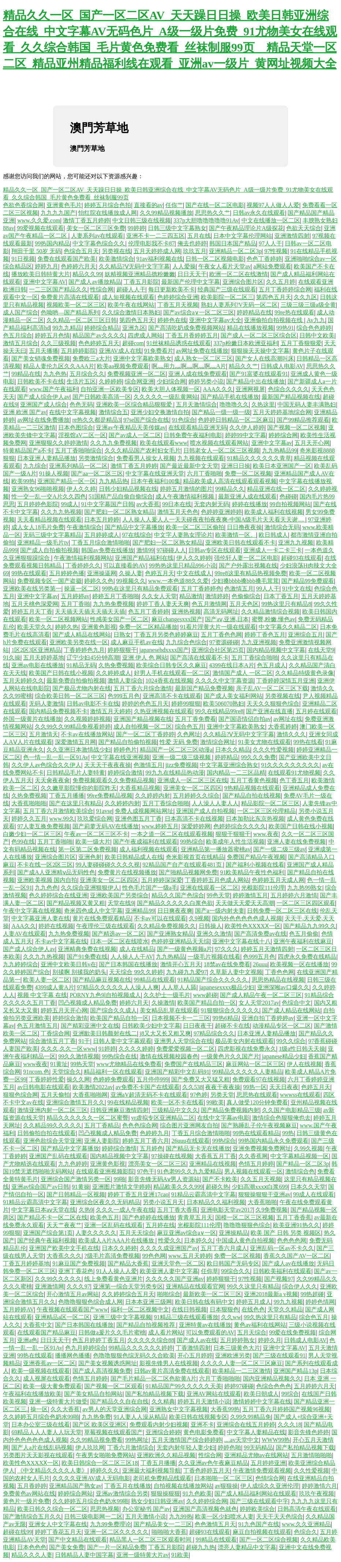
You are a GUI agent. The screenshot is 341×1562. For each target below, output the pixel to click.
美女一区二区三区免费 (96, 228)
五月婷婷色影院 (37, 504)
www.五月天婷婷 (189, 1256)
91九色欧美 (197, 1493)
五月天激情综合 (196, 404)
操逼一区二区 (81, 588)
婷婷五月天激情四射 (267, 949)
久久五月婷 (280, 282)
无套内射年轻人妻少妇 (186, 1447)
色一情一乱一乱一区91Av (55, 757)
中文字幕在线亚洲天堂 (154, 473)
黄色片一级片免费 (26, 1501)
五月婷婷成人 (101, 535)
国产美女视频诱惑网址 (107, 1363)
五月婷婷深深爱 (161, 880)
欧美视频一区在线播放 (299, 964)
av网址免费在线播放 (202, 351)
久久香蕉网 (253, 1156)
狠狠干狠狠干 (233, 834)
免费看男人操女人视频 (145, 458)
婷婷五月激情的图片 (186, 489)
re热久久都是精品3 (96, 420)
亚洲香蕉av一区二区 (49, 1363)
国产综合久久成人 (113, 1010)
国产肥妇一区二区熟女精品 (119, 512)
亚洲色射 (90, 857)
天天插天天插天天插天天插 (90, 611)
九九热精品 (170, 957)
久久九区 (305, 297)
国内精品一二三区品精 (236, 772)
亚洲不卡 (202, 1424)
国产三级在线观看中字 (259, 1501)
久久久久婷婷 (136, 1049)
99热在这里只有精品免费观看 (140, 588)
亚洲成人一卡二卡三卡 (272, 550)
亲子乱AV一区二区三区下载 (272, 688)
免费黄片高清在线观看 (70, 297)
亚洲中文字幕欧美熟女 (142, 358)
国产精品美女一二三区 (163, 1524)
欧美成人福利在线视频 (273, 512)
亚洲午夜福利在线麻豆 (302, 941)
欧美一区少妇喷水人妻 (224, 1516)
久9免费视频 (271, 1210)
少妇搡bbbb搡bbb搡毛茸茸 (245, 581)
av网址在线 (287, 719)
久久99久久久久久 (58, 1279)
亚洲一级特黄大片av (142, 1555)
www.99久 (62, 819)
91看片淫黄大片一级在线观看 (218, 627)
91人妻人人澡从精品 (139, 1417)
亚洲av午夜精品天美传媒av (130, 427)
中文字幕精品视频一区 (299, 1156)
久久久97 (78, 1286)
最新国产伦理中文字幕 (190, 282)
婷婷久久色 (98, 581)
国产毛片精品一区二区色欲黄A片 (153, 1378)
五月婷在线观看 (316, 711)
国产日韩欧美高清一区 (101, 397)
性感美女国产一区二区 (119, 619)
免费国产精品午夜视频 (256, 857)
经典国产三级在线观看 (227, 289)
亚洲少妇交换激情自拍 (160, 412)
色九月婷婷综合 (85, 1348)
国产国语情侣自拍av (244, 719)
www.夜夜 (266, 834)
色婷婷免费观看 (113, 1079)
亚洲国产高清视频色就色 (205, 1509)
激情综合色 (300, 1171)
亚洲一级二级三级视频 (182, 757)
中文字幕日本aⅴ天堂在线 (43, 1210)
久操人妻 (130, 573)
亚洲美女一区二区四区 (192, 788)
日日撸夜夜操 (244, 527)
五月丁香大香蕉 (177, 1210)
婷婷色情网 (320, 1302)
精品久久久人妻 (31, 1555)
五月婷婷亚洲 (268, 1463)
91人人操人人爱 (116, 1271)
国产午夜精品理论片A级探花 (246, 228)
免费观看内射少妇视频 (159, 1424)
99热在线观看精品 (256, 1133)
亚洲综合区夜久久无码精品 (105, 1202)
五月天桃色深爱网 (34, 604)
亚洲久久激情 (214, 934)
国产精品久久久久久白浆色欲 (175, 903)
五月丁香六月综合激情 (142, 688)
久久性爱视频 (311, 1470)
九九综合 (34, 466)
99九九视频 (288, 1302)
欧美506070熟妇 (223, 703)
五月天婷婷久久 (23, 680)
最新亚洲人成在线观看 (247, 496)
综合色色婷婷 (313, 328)
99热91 (285, 328)
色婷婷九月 (154, 1133)
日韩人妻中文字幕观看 (122, 1041)
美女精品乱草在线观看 (169, 1010)
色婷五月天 (159, 573)
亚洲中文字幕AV (44, 282)
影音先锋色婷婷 (308, 1432)
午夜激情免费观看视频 (262, 1470)
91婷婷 (107, 1049)
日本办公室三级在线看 (40, 1424)
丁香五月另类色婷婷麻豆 (166, 634)
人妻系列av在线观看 (97, 236)
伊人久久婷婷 (193, 558)
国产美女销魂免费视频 (40, 358)
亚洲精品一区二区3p (235, 251)
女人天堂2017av (259, 1003)
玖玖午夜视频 (316, 1493)
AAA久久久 (218, 389)
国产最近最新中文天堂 (189, 466)
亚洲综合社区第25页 (217, 650)
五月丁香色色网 (221, 634)
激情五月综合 (20, 343)
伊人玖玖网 (90, 1447)
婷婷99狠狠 (186, 703)
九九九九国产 (58, 213)
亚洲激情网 (49, 1286)
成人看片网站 (165, 1332)
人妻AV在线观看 (24, 934)
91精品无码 (81, 665)
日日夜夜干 (197, 1026)
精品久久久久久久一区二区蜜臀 (87, 1118)
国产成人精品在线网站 (81, 634)
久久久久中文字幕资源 (224, 680)
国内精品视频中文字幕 (276, 650)
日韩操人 (210, 926)
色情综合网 (270, 1478)
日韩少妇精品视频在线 (128, 489)
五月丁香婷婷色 (201, 588)
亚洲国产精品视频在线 (142, 719)
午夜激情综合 (84, 527)
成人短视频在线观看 (128, 297)
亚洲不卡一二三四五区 (155, 236)
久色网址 (189, 734)
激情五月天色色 (177, 512)
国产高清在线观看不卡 (199, 657)
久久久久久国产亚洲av (175, 1279)
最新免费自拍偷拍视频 (75, 680)
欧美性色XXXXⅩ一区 (253, 926)
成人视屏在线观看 (46, 1378)
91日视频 (23, 259)
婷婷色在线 (172, 320)
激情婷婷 (217, 596)
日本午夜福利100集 (155, 481)
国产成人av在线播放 (288, 1263)
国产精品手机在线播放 (230, 397)
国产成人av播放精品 (94, 282)
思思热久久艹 (212, 213)
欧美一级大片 (92, 842)
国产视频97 (278, 1279)
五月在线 (199, 236)
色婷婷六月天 (78, 266)
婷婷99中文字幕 (245, 435)
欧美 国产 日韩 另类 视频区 (286, 1233)
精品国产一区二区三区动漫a (176, 749)
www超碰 (205, 995)
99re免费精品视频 (109, 796)
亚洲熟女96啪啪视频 (37, 489)
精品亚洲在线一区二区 (276, 489)
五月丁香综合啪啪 (254, 657)
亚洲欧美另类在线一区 (78, 642)
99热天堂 (82, 1064)
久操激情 (163, 1003)
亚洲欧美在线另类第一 (32, 588)
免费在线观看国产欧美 (66, 259)
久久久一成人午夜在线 (125, 1210)
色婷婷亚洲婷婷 (221, 512)
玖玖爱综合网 (94, 819)
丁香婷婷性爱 (46, 1079)
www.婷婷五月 (160, 826)
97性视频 (276, 251)
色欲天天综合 (303, 228)
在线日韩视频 (189, 1309)
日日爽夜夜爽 (174, 911)
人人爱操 (184, 266)
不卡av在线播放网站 (87, 734)
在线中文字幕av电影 (223, 1118)
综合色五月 (189, 726)
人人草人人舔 (178, 987)
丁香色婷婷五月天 (206, 1470)
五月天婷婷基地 (43, 657)
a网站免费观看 (272, 266)
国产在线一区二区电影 (215, 205)
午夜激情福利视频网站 (83, 558)
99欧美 (215, 1102)
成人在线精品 (136, 949)
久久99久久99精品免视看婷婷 (73, 726)
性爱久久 (169, 1240)
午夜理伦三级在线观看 (105, 926)
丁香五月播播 (66, 796)
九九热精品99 (279, 450)
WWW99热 (276, 1440)
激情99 (145, 550)
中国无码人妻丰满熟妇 (306, 404)
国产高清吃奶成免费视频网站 (186, 328)
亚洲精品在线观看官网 (195, 1286)
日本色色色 (31, 1547)
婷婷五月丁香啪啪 (115, 596)
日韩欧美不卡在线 (40, 381)
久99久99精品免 (250, 1417)
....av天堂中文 (241, 1440)
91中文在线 (296, 588)
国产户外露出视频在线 (248, 565)
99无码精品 (258, 1447)
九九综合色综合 (186, 642)
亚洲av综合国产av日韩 (40, 1187)
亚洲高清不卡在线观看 (172, 696)
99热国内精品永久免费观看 (273, 1141)
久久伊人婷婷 (247, 427)
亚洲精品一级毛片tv (42, 542)
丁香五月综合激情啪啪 (100, 542)
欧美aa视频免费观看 (123, 366)
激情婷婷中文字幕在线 (262, 1401)
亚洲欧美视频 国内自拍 (47, 880)
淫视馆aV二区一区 (82, 435)
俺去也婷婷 (192, 243)
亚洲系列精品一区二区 (78, 466)
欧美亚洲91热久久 (296, 1225)
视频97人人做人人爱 (273, 205)
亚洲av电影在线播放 (37, 665)
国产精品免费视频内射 (230, 1110)
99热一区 (255, 1087)
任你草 (209, 1271)
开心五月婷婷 (195, 1355)
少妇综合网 (171, 381)
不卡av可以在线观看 (160, 918)
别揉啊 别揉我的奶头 (79, 972)
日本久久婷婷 (119, 1248)
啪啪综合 (168, 1294)
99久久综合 (291, 1041)
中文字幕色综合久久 (98, 243)
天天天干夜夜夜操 (107, 765)
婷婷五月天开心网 (64, 1010)
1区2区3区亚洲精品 (36, 650)
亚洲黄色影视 (98, 627)
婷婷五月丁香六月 (145, 1141)
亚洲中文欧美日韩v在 (68, 964)
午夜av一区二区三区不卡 (96, 834)
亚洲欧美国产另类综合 (119, 895)
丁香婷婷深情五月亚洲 (285, 680)
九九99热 (180, 1516)
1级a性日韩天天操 (302, 1049)
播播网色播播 (72, 1355)
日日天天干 (192, 274)
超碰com (133, 343)
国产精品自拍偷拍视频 (127, 742)
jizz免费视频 (181, 765)
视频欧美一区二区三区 (75, 305)
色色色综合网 (139, 1125)
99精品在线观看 (154, 980)
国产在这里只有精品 (75, 803)
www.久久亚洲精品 (306, 1524)
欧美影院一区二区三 (227, 297)
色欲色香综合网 (23, 205)
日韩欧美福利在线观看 (282, 1271)
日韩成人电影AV (282, 366)
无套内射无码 (211, 504)
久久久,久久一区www (68, 1049)
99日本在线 (176, 504)
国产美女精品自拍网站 (93, 1394)
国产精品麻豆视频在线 (101, 980)
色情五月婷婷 (256, 1164)
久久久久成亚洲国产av (169, 1248)
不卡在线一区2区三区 (45, 865)
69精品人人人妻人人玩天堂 (46, 1432)
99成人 (69, 504)
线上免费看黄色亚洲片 (113, 1279)
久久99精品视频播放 (166, 213)
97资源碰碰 (224, 642)
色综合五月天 (81, 251)
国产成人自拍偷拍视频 (49, 550)
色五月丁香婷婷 (148, 611)
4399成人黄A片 (54, 987)
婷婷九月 (46, 266)
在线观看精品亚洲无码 (197, 427)
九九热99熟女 (304, 888)
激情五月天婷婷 (110, 711)
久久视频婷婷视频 (87, 719)
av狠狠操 (226, 1486)
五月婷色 (151, 1148)
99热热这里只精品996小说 (182, 565)
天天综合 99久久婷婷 (136, 972)
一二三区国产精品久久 (58, 289)
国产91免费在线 (87, 957)
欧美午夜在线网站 (131, 305)
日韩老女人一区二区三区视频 (221, 450)
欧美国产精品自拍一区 (206, 1003)
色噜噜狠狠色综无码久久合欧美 (134, 1355)
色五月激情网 (209, 604)
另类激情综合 (95, 458)
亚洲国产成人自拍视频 (205, 811)
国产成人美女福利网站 (233, 696)
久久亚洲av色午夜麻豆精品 (213, 1463)
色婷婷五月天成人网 (278, 880)
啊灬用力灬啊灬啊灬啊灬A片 (188, 366)
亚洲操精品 (233, 1233)
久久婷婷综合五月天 (128, 1294)
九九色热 (55, 374)
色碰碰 (288, 496)
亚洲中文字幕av (271, 443)
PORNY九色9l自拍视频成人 (105, 995)
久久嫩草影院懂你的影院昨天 (79, 788)
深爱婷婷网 (195, 826)
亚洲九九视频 (295, 542)
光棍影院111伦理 (263, 888)
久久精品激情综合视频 (270, 611)
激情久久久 (291, 734)
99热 (288, 1133)
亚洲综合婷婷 (163, 1432)
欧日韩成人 (273, 535)
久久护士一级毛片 (166, 995)
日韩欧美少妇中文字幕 (151, 1026)
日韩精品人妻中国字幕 (84, 1555)
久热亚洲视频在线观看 (163, 711)
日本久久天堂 (308, 1187)
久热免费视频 (116, 665)
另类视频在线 (282, 696)
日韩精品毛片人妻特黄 (75, 772)
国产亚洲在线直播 (269, 711)
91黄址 (59, 1064)
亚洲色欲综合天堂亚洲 (52, 1141)
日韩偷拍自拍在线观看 (46, 1133)
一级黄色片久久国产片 (230, 1056)
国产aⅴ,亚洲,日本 (227, 619)
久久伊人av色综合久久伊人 (46, 765)
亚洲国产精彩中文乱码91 (177, 1072)
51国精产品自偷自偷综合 (121, 496)
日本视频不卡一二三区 (180, 1018)
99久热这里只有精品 (270, 1317)
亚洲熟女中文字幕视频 (178, 1409)
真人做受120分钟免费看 (257, 1102)
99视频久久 (131, 581)
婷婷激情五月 (250, 895)
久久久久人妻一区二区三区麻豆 (241, 1363)
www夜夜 (35, 1064)
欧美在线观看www (164, 443)
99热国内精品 (52, 243)
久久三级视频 (58, 343)
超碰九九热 (200, 1547)
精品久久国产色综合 (177, 895)
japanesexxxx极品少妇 (226, 987)
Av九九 (316, 320)
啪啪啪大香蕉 (169, 1532)
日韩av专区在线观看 (214, 550)
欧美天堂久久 (34, 627)
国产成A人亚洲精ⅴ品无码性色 (56, 872)
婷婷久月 (269, 1340)
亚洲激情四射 (292, 236)
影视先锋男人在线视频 (168, 1363)
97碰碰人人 (171, 550)
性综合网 (101, 289)
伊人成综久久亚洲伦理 (269, 1486)
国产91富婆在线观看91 (258, 374)
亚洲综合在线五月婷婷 (246, 1424)
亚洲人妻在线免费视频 (296, 842)
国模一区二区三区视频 (244, 1217)
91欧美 (180, 1555)
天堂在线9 (121, 903)
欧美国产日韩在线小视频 (61, 673)
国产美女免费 (66, 1547)
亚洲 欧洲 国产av (24, 412)
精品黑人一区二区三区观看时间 (151, 1539)
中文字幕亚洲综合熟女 (229, 765)
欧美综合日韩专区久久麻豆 (171, 665)
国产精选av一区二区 (118, 934)
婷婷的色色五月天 (145, 703)
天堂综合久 (66, 1072)
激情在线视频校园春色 (169, 1056)
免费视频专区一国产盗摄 (49, 581)
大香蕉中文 (37, 1325)
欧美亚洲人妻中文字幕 (169, 1271)
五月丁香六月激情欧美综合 (58, 811)
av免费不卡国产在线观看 (148, 1087)
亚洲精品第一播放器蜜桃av (216, 849)
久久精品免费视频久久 (166, 926)
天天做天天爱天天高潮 (245, 903)
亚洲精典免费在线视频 (87, 949)
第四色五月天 (273, 297)
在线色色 (253, 1309)
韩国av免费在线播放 (107, 550)
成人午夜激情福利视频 (185, 496)
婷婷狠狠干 (122, 650)
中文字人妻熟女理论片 (183, 535)
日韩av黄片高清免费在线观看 (172, 1371)
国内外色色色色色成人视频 (247, 918)
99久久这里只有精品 (253, 1286)
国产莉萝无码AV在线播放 (105, 826)
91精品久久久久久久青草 (259, 458)
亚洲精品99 (139, 911)
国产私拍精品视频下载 (154, 1394)
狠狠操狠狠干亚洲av (264, 1194)
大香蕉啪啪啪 (28, 803)
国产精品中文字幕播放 (134, 527)
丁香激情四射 (193, 1348)
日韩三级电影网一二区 (93, 1516)
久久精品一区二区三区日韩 (81, 320)
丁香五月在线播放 (127, 1486)
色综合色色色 (273, 1386)
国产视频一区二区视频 (296, 427)
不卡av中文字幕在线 (61, 941)
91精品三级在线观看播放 (186, 1317)
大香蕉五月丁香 (215, 1156)
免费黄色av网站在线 (29, 1493)
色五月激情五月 (37, 1026)
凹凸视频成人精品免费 (87, 1003)
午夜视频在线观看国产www (72, 1309)
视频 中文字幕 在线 (42, 995)
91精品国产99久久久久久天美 (184, 1386)
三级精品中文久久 (174, 1110)
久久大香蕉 (65, 1409)
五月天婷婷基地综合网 (282, 412)
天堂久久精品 (285, 1309)
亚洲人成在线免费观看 (197, 374)
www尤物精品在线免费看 (129, 1064)
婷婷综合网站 (75, 1493)
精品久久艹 (243, 366)
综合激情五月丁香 (52, 1041)
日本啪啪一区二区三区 (223, 1478)
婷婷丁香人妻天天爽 (162, 604)
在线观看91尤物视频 (294, 772)
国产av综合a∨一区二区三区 (198, 312)
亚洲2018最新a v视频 (271, 1294)
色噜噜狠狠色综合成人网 (90, 1302)
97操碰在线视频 (171, 1156)
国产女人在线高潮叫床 (264, 358)
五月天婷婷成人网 (157, 251)
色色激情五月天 (215, 1524)
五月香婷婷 (31, 1486)
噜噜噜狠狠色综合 (247, 1225)
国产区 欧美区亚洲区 (99, 1424)
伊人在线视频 (304, 1064)
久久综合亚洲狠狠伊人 (90, 888)
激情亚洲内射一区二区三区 (52, 1110)
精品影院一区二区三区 (270, 803)
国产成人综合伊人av (43, 397)
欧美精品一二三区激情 (241, 1371)
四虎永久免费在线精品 (307, 957)
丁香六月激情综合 (130, 1447)
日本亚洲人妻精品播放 (46, 458)
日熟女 (122, 634)
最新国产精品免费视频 (204, 688)
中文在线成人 (194, 573)
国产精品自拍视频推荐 (146, 1325)
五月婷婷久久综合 (196, 796)
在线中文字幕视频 (72, 412)
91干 (84, 1041)
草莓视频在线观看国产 (113, 1432)
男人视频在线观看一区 (253, 1171)
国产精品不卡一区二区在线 (52, 1217)
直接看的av (148, 205)
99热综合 (191, 842)
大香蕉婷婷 (282, 726)
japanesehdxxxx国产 (164, 650)
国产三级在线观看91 (279, 1355)
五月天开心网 (312, 443)
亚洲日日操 (235, 466)
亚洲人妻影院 (101, 1141)
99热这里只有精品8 (286, 604)
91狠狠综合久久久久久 (230, 1010)
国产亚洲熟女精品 (170, 934)
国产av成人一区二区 (135, 435)
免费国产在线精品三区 (193, 1064)
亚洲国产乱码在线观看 (58, 1156)
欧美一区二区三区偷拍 (195, 527)
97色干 (145, 1171)
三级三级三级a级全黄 (308, 305)
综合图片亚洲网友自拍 (189, 1125)
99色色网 (154, 1256)
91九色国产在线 (258, 1524)
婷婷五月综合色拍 (107, 205)
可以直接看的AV (124, 565)
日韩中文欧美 (316, 335)
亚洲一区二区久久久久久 (116, 1532)
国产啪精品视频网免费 (188, 872)
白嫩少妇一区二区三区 (32, 834)
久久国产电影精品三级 (291, 1110)
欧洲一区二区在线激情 (238, 274)
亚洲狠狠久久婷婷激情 (58, 443)
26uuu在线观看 (191, 1141)
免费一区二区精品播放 (148, 627)
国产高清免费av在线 (260, 934)
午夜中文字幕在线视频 (32, 911)
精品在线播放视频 (250, 328)
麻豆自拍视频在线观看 (262, 1532)
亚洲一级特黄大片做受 (58, 1401)
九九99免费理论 (110, 1524)
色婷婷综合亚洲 (177, 297)
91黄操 (81, 1187)
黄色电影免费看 (203, 1432)
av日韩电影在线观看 (43, 1087)
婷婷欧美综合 (257, 1509)
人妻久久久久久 (95, 1233)
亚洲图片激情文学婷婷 (121, 1187)
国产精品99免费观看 (307, 581)
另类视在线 (116, 251)
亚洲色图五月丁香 (138, 819)
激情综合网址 (217, 742)
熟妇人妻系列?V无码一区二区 (239, 305)
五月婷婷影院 (78, 351)
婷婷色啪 (229, 1447)
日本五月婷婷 (101, 519)
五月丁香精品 (101, 1125)
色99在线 (23, 842)
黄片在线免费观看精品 (101, 918)
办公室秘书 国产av (146, 1509)
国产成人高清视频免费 (101, 1371)
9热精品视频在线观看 (252, 788)
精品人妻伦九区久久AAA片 (58, 366)
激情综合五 (113, 412)
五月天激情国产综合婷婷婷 (186, 1440)
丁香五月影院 (141, 282)
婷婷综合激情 (125, 772)
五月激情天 (43, 734)
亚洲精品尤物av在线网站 (256, 1455)
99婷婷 (136, 228)
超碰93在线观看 (301, 558)
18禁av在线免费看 (227, 964)
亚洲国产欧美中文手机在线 (64, 1248)
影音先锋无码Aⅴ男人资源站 (164, 1179)
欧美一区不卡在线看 (177, 1102)
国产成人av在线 (197, 1340)
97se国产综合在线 (146, 420)
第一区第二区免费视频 (87, 849)
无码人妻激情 (46, 703)
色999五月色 (124, 696)
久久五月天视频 (260, 1179)
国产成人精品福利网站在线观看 (255, 1493)
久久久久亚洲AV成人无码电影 (91, 1478)
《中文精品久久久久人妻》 (52, 1470)
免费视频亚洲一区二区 (136, 374)
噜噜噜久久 (234, 404)
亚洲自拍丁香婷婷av (267, 1018)
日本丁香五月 (281, 596)
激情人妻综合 (125, 680)
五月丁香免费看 (195, 719)
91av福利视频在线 (159, 259)
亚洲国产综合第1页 (48, 1233)
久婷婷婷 (110, 381)
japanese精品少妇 (284, 1056)
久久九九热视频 (61, 512)
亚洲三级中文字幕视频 (122, 1317)
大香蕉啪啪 (262, 1202)
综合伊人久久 (299, 1286)
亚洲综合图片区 (242, 282)
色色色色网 (291, 1240)
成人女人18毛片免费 (37, 527)
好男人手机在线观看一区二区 (172, 673)
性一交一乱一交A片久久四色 (48, 496)
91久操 (11, 657)
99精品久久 (229, 489)
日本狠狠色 (224, 1309)
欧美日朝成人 (261, 1394)
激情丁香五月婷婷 (86, 220)
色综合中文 (296, 1003)
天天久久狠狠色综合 (273, 703)
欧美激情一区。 (235, 535)
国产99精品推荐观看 (303, 420)
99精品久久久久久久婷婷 (141, 1348)
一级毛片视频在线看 (214, 957)
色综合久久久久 (288, 389)
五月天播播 (43, 351)
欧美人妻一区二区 (46, 980)
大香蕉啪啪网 (90, 1095)
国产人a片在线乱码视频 (41, 1447)
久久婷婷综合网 (206, 1501)
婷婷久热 (66, 627)
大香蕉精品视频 (139, 788)
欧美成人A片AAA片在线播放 (116, 1240)
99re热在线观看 (294, 312)
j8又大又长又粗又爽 (165, 1033)
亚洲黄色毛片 (64, 205)
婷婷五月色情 (52, 335)
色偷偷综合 (246, 596)
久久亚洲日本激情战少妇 (78, 749)
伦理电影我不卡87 (151, 243)
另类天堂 (222, 1095)
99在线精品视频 (128, 1102)
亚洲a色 (27, 1340)
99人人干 (268, 588)
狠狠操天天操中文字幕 (260, 351)
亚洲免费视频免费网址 (262, 1148)
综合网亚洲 (139, 381)
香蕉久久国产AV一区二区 (296, 1256)
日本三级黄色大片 (236, 1348)
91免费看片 (158, 351)
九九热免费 (96, 1417)
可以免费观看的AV (210, 1332)
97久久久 (226, 949)
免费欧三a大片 (91, 358)
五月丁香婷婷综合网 (285, 289)
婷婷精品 (226, 757)
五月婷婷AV (18, 1309)
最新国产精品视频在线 (291, 397)
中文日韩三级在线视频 (141, 220)
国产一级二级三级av (279, 849)
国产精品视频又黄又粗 (75, 903)
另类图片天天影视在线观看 (38, 1455)
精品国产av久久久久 (98, 335)
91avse (104, 811)
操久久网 (78, 1079)
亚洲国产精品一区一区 (66, 481)
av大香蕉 (148, 504)
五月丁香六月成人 (224, 1248)
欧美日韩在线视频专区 (198, 1417)
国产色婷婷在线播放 (148, 1217)
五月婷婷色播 (66, 573)
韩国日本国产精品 (232, 243)
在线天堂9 (321, 650)
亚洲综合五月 (305, 634)
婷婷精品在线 (254, 312)
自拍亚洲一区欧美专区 (109, 389)
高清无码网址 (221, 611)
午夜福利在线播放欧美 (32, 1394)
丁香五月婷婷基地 (26, 1263)
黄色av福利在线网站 (260, 1325)
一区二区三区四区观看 (306, 903)
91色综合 (183, 420)
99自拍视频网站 (290, 504)
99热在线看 (308, 742)
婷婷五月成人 (253, 1302)
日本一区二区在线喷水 (119, 941)
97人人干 (270, 243)
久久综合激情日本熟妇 (131, 312)
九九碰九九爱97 (186, 972)
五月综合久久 (87, 374)
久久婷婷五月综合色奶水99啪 (41, 1417)
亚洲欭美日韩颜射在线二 (104, 1033)
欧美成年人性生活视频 (235, 842)
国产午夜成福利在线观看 (145, 842)
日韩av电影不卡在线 (93, 703)
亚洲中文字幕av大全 (215, 320)
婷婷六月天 (134, 1003)
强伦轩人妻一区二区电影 (246, 558)
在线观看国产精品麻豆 (46, 1332)
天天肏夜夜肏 (52, 780)
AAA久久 (23, 926)
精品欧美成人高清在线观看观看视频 (230, 481)
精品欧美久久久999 (178, 1187)
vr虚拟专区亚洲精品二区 (162, 1118)
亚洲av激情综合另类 (122, 1493)
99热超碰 (312, 1294)
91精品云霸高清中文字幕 (203, 1194)
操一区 (39, 1409)
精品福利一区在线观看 (113, 1072)
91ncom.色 (36, 1072)
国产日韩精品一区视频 (75, 1194)
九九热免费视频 (113, 604)
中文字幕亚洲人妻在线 (40, 918)
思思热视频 (104, 1509)
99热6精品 (226, 1018)
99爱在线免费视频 (292, 1332)
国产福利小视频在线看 (255, 865)
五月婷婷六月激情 (293, 895)
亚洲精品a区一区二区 (62, 1317)
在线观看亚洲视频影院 (105, 1171)
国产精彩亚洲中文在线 (90, 1026)
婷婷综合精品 (101, 328)
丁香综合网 (55, 1033)
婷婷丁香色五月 (264, 634)
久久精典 (163, 1401)
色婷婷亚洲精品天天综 (180, 941)
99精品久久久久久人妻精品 (247, 1072)
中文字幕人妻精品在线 (256, 1432)
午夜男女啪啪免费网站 (105, 1455)
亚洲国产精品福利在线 (144, 558)
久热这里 (263, 404)
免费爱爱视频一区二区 (185, 1049)
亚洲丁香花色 (75, 1271)
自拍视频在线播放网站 (183, 1486)
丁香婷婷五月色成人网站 (217, 880)
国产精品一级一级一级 (221, 412)
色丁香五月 (294, 780)
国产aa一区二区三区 (97, 473)
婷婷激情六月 (319, 1486)
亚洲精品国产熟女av (75, 1486)
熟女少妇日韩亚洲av (157, 1501)
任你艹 (174, 205)
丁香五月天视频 (177, 305)
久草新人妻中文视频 (236, 972)
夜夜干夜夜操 (222, 1087)
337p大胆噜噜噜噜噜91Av (206, 220)
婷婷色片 (125, 749)
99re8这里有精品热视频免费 (250, 573)
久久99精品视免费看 (96, 1440)
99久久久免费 (258, 757)
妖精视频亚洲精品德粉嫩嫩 (140, 274)
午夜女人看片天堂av (224, 266)
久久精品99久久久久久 (52, 1125)
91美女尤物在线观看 (264, 742)
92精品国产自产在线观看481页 (183, 865)
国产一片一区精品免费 (116, 1547)
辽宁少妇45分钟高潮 (93, 657)
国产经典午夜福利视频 (46, 1240)
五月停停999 (152, 1079)
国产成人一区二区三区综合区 (259, 335)
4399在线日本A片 (231, 665)
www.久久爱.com (38, 220)
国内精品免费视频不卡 (58, 711)
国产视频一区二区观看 (113, 1386)
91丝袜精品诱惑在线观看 (178, 343)
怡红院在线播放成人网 (107, 213)
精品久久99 (87, 274)
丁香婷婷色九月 (84, 650)
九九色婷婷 (72, 1164)
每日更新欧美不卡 (171, 289)
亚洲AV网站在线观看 (214, 1394)
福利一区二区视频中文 (139, 1309)
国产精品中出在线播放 (255, 381)
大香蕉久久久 (64, 1256)
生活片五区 (81, 381)
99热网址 (137, 1440)
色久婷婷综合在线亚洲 (58, 895)
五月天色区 (244, 604)
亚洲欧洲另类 (232, 1355)
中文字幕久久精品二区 (288, 627)
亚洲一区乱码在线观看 (113, 1225)
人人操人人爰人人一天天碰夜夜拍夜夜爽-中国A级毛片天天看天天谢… (214, 519)
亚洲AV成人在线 (120, 351)
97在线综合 (136, 535)
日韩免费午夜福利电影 (193, 435)
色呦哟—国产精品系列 (70, 312)
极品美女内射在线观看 (244, 1041)
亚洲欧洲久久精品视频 (166, 1455)
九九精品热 (113, 481)
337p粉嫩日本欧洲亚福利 (246, 343)
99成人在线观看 (313, 1194)
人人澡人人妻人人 (215, 803)
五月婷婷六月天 (314, 1386)
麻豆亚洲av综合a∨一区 (186, 1233)
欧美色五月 (104, 1217)
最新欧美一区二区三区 (212, 1294)
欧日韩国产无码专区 (233, 1263)
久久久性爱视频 (273, 749)
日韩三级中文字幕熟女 (177, 228)
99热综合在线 (119, 1056)
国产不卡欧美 (219, 1179)
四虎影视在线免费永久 (247, 1049)
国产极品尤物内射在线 (81, 688)
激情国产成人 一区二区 (243, 673)
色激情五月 (239, 588)
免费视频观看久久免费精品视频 (113, 780)
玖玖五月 (194, 251)
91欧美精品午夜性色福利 (252, 872)
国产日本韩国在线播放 (128, 964)
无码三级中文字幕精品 (52, 535)
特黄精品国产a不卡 (27, 450)
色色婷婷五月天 (98, 343)
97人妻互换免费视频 (43, 826)
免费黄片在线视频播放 (127, 872)
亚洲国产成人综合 (43, 404)
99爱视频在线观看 (40, 228)
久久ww (231, 1317)
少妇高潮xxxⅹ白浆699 (260, 1187)
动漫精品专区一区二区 (281, 1026)
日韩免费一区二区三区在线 (282, 911)
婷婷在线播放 (249, 504)
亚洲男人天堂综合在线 (183, 1041)
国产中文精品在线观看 (77, 1539)
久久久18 (289, 1424)
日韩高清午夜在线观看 (306, 1509)
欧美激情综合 (116, 259)
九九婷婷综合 (20, 964)
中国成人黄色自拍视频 (245, 1240)
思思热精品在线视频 (278, 980)
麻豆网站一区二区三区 (255, 1064)
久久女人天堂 (159, 596)
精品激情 (191, 596)
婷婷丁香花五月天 (58, 1532)
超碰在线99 (17, 1532)
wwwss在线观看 (300, 1095)
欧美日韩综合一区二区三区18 (99, 1463)
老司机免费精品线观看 (162, 1478)
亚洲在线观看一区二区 (209, 888)
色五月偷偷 (303, 934)
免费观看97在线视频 (258, 1079)
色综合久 (305, 1532)
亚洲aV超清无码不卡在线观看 (149, 1095)
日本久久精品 (232, 749)
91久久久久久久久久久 (290, 765)
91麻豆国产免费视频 (78, 1263)
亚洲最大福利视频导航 (151, 1470)
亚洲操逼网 (101, 573)
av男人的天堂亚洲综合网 (115, 1409)
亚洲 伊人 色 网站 (145, 657)
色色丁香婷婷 (264, 259)
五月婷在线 (160, 1225)
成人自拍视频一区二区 (142, 726)
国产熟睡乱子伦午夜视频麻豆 (259, 1125)
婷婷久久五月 (28, 819)
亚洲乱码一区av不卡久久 (282, 1248)
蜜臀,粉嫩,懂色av (273, 619)
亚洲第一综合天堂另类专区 (128, 1286)
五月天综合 (251, 1332)
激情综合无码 (282, 527)
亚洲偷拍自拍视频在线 (274, 320)
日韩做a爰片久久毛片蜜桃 (111, 1332)
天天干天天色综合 (279, 1516)
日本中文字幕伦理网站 (242, 236)
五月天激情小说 (145, 1516)
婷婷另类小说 (206, 381)
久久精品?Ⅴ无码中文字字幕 (134, 266)
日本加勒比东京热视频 (255, 819)
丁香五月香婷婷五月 (191, 335)
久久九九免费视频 (113, 443)
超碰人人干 (131, 289)
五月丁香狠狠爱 (301, 343)
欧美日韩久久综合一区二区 (52, 1509)
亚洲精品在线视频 (212, 1164)
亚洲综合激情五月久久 (75, 1102)
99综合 (290, 1394)
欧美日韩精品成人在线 (134, 857)
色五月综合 (17, 335)
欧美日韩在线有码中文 (204, 1302)
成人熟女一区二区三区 (203, 358)
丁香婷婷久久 (83, 565)
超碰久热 (217, 1187)
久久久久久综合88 (150, 1340)
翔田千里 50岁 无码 (36, 251)
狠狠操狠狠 (165, 1493)
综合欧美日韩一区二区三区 (70, 696)
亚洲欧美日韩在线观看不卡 (240, 542)
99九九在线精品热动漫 (175, 772)
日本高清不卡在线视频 (194, 819)
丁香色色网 (279, 972)
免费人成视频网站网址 (144, 811)
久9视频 (199, 918)
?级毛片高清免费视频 (111, 1256)
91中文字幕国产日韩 (107, 504)
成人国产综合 (20, 312)
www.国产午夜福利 (53, 389)
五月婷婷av (75, 596)
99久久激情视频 (78, 1056)
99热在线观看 (28, 573)
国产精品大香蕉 (128, 1263)
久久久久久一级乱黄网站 (166, 397)
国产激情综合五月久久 (32, 1516)
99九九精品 (67, 328)
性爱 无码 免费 (179, 742)
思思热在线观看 (256, 1095)
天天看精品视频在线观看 (49, 519)
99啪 (119, 1179)
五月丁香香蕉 (293, 1217)
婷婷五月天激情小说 (203, 1401)
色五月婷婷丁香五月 (98, 1340)
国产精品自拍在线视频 (251, 796)
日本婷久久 (198, 1240)
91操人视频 (53, 473)
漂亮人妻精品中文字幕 (247, 1547)
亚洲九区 (134, 328)
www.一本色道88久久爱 (178, 581)
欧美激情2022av (92, 1087)
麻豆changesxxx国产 (177, 619)
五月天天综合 (136, 1233)
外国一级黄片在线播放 (32, 719)
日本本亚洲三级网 (148, 1302)
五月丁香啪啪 (54, 842)
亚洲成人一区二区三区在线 (192, 780)
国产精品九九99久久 (309, 926)
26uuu (260, 964)
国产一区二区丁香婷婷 (145, 734)
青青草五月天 (195, 1217)
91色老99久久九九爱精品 (189, 1171)
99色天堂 (218, 895)
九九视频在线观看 (200, 458)
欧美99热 (23, 481)
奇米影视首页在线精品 (195, 857)
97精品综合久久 (214, 1033)
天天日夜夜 (284, 1087)
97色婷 (198, 1095)
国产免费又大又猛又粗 (200, 1079)
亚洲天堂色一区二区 (177, 1263)
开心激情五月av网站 (72, 1294)
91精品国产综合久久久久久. (213, 980)
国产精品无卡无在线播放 (198, 1148)
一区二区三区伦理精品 (266, 811)
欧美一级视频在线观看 (40, 1371)
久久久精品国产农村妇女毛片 (143, 450)
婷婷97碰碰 (239, 1386)
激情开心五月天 (180, 964)
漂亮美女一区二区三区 (157, 1164)
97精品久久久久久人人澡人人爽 (118, 987)
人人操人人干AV (131, 957)
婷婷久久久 (104, 1470)
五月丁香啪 (75, 604)
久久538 (192, 1087)
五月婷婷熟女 (237, 1340)
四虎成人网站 (145, 335)
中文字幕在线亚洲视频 (120, 757)
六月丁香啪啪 (204, 473)
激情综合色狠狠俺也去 (281, 1118)
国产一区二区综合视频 (268, 1539)
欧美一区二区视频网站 (58, 619)
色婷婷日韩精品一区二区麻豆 (236, 420)
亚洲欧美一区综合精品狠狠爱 (134, 404)
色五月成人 (271, 665)
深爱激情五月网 (75, 742)
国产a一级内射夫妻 (219, 911)
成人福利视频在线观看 (148, 849)
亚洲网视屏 (250, 389)
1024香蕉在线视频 (169, 680)
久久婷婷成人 (113, 673)
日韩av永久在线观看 (259, 213)
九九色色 (46, 888)
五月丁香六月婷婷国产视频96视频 (286, 1409)
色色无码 (81, 404)
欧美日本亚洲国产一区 (282, 466)
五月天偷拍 (55, 1095)
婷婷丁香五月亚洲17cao (138, 1194)
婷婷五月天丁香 (31, 611)
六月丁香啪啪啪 (219, 1378)
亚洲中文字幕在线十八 (241, 941)
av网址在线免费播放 (43, 420)
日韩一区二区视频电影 (215, 259)
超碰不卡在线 (232, 1026)
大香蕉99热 (225, 1409)
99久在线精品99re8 (219, 711)
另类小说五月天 (163, 1202)
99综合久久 (235, 1271)
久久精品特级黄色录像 (304, 673)
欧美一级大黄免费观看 (52, 1386)
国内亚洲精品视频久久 (272, 1378)
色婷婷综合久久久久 (239, 826)
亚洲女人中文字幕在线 (58, 1524)
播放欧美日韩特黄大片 (40, 274)
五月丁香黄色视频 (253, 780)
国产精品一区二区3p (302, 1164)
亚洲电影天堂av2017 (227, 1210)
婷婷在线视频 (56, 926)
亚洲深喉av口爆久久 (283, 987)
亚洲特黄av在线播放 (205, 1325)
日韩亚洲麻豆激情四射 (119, 1110)
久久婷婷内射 (152, 796)
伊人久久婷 (81, 489)
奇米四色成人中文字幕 (93, 911)
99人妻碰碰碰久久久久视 (107, 865)
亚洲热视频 (186, 611)
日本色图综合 (75, 427)
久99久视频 (308, 1148)
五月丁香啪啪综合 (78, 450)
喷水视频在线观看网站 (219, 443)
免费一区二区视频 (248, 473)
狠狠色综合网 (20, 1095)
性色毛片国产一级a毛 (149, 888)
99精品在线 (26, 374)
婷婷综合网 (283, 435)
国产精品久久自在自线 (119, 1401)
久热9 (86, 1210)
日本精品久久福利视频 (216, 1202)
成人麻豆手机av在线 (136, 642)
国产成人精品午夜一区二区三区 (261, 995)
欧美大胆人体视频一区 (171, 389)
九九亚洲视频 (258, 642)
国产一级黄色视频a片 (184, 949)
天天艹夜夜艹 (64, 1225)
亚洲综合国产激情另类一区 (76, 1179)
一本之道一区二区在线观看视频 (172, 834)
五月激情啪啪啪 (311, 1455)
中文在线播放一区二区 (270, 220)
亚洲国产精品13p (295, 1371)
